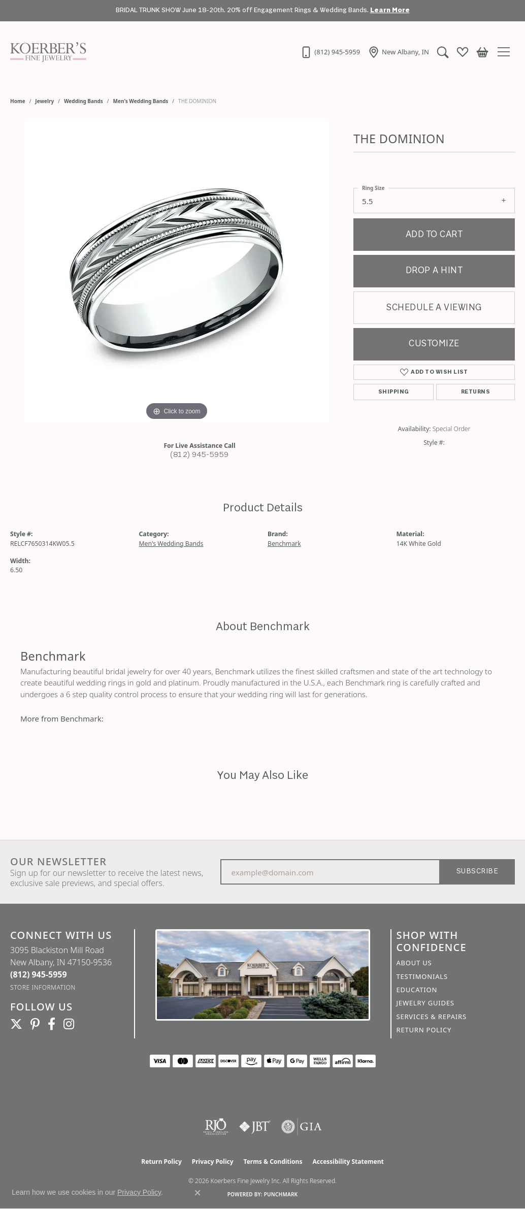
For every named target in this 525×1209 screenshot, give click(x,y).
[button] (442, 52)
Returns (475, 392)
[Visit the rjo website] (215, 1126)
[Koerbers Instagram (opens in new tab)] (68, 1024)
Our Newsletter (58, 862)
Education (417, 989)
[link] (329, 52)
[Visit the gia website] (301, 1126)
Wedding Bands (83, 101)
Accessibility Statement (347, 1161)
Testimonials (422, 976)
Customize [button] (434, 344)
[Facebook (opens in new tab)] (51, 1024)
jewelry (44, 101)
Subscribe (477, 871)
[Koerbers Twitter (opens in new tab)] (16, 1024)
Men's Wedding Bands (141, 101)
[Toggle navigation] (506, 52)
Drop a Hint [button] (434, 271)
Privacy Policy (213, 1161)
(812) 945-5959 (199, 455)
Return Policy (424, 1029)
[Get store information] (43, 987)
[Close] (512, 11)
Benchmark (284, 543)
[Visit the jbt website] (255, 1126)
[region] (176, 270)
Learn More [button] (390, 10)
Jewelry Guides (425, 1002)
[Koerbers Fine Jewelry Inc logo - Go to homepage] (45, 51)
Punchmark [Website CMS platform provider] (281, 1194)
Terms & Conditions (273, 1161)
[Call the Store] (38, 974)
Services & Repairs (432, 1016)
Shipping (393, 392)
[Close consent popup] (197, 1193)
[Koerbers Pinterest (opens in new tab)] (35, 1024)
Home (17, 101)
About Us (414, 962)
